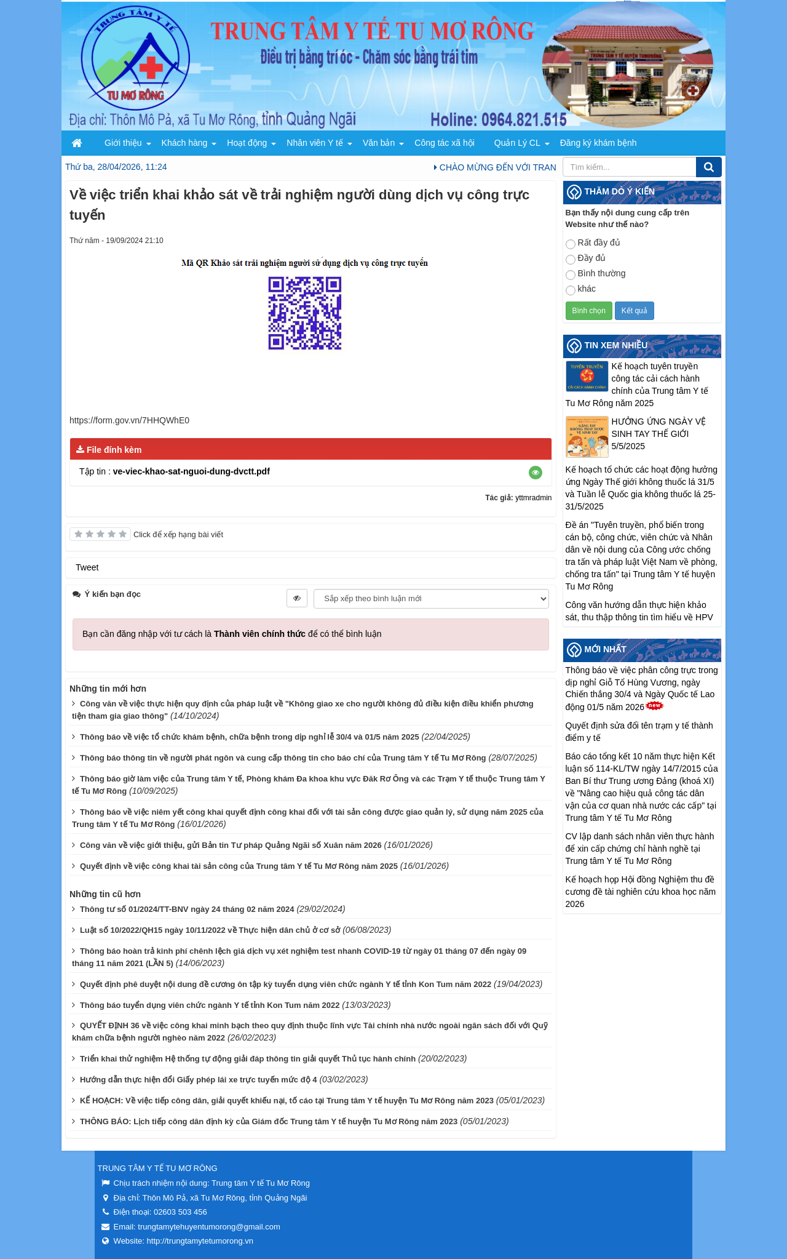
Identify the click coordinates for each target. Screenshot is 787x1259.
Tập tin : (174, 471)
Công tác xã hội (444, 143)
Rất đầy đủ (593, 243)
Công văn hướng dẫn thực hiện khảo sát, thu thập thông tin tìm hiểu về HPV (639, 611)
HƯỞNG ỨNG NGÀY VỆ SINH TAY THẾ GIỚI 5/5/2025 (659, 434)
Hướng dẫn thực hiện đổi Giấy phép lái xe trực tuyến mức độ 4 (198, 1079)
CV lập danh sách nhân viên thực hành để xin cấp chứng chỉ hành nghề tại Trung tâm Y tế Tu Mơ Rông (640, 848)
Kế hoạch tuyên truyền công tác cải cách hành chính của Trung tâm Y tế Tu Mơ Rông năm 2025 (637, 384)
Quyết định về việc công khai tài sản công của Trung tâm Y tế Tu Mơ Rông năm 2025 (239, 866)
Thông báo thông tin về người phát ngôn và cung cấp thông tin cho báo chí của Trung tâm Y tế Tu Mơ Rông (283, 757)
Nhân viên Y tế (315, 143)
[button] (535, 472)
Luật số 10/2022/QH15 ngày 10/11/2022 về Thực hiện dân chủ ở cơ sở (210, 930)
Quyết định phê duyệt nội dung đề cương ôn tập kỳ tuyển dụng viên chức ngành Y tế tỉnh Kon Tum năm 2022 (285, 984)
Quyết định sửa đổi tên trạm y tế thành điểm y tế (639, 732)
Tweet (87, 567)
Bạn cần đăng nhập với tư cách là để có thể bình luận (232, 634)
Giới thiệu (123, 143)
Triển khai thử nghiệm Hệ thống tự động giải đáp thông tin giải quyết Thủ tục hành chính (248, 1058)
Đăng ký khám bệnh (598, 143)
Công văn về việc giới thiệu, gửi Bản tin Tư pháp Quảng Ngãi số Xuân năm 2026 (231, 845)
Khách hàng (185, 143)
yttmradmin (533, 498)
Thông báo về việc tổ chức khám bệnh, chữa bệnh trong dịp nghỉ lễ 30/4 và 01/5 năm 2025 (249, 736)
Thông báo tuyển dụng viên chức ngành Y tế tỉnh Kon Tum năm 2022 (210, 1005)
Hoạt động (247, 143)
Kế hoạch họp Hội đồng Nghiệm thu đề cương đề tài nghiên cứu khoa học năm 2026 (641, 891)
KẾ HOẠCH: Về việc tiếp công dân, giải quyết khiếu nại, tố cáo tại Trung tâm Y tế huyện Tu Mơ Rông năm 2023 (287, 1100)
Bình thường (596, 274)
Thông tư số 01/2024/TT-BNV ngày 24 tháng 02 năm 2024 (187, 909)
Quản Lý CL (517, 143)
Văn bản (379, 143)
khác (581, 289)
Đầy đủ (586, 259)
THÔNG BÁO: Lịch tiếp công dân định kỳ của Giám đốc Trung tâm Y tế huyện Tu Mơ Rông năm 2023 (268, 1121)
